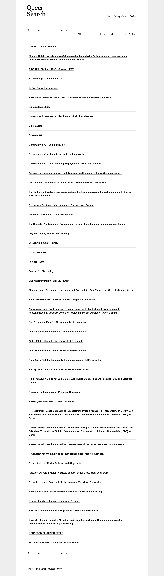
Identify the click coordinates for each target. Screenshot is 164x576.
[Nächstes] (52, 30)
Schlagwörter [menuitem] (120, 16)
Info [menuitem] (108, 16)
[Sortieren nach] (90, 34)
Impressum (33, 568)
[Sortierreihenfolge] (115, 34)
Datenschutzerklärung (51, 568)
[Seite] (32, 30)
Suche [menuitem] (133, 16)
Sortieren (132, 34)
